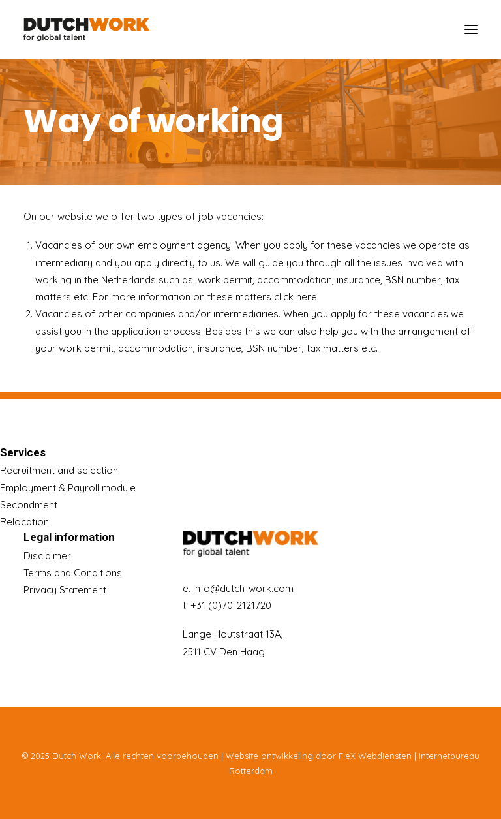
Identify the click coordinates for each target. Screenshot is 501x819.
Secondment (28, 505)
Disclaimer (47, 555)
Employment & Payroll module (68, 488)
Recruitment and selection (59, 470)
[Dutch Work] (86, 29)
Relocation (24, 522)
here (306, 296)
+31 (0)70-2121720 (230, 605)
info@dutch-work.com (243, 588)
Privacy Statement (64, 589)
